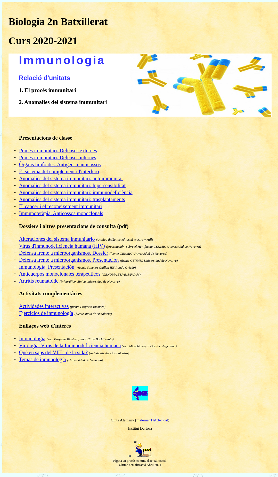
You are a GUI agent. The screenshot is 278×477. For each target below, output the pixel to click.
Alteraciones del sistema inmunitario (57, 240)
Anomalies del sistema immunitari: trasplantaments (72, 201)
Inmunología (32, 340)
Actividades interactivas (44, 308)
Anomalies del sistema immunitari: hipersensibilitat (72, 187)
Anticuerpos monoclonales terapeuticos (59, 275)
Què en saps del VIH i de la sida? (53, 354)
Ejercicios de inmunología (46, 314)
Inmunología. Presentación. (47, 268)
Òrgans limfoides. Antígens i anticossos (60, 166)
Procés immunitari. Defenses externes (58, 152)
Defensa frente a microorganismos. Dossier (63, 254)
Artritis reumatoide (39, 282)
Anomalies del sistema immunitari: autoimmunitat (71, 180)
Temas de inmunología (42, 361)
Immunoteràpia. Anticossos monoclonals (61, 215)
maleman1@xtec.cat (152, 422)
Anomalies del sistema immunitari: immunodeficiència (76, 194)
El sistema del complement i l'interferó (59, 173)
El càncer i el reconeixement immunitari (60, 208)
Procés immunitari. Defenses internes (57, 159)
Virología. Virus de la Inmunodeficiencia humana (70, 347)
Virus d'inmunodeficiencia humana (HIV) (62, 247)
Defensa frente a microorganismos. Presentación (69, 261)
